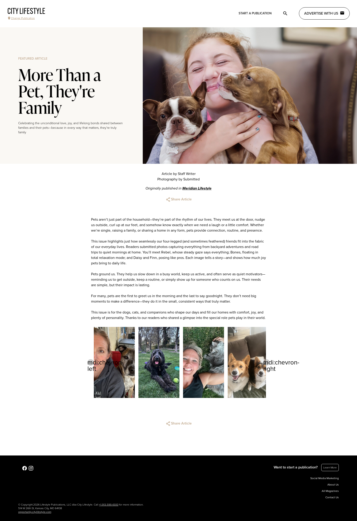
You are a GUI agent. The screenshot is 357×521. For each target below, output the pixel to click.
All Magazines (330, 491)
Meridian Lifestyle (197, 188)
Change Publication (21, 18)
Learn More (330, 467)
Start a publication (255, 13)
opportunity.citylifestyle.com (34, 511)
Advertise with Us (324, 13)
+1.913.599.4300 (108, 504)
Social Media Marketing (324, 478)
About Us (333, 484)
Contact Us (332, 497)
